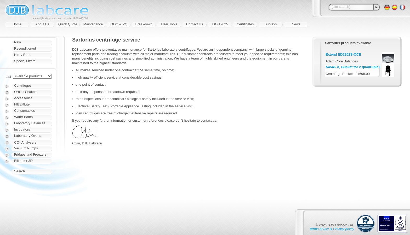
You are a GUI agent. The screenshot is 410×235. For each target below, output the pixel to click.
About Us (42, 24)
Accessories (23, 98)
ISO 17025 (220, 24)
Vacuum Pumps (26, 148)
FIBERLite (22, 104)
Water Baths (23, 117)
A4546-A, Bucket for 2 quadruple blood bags (362, 67)
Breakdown (143, 24)
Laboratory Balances (29, 123)
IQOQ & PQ (119, 24)
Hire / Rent (22, 55)
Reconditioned (25, 48)
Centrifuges (22, 85)
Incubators (22, 129)
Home (17, 24)
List (8, 77)
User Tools (169, 24)
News (296, 24)
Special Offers (24, 61)
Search (19, 171)
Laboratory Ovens (27, 136)
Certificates (245, 24)
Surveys (271, 24)
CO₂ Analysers (25, 142)
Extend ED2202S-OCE (343, 54)
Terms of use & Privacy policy (331, 229)
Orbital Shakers (26, 92)
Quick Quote (67, 24)
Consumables (24, 111)
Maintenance (93, 24)
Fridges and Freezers (30, 154)
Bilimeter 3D (23, 161)
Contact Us (194, 24)
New (17, 42)
